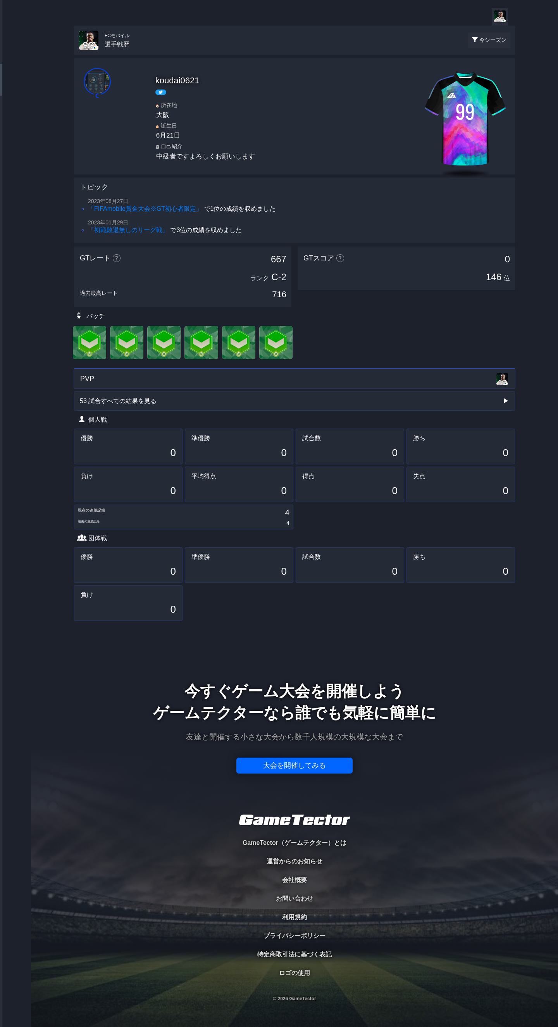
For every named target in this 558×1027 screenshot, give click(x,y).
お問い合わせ (294, 898)
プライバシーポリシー (295, 935)
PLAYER (15, 86)
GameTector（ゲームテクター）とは (294, 842)
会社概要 (294, 880)
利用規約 (294, 917)
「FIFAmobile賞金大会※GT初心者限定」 (145, 208)
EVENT (15, 182)
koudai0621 (177, 80)
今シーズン (492, 40)
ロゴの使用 (294, 973)
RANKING (15, 150)
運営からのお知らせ (294, 861)
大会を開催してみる (294, 765)
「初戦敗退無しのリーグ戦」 (128, 230)
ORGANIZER (15, 118)
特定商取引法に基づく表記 (294, 954)
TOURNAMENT (15, 55)
